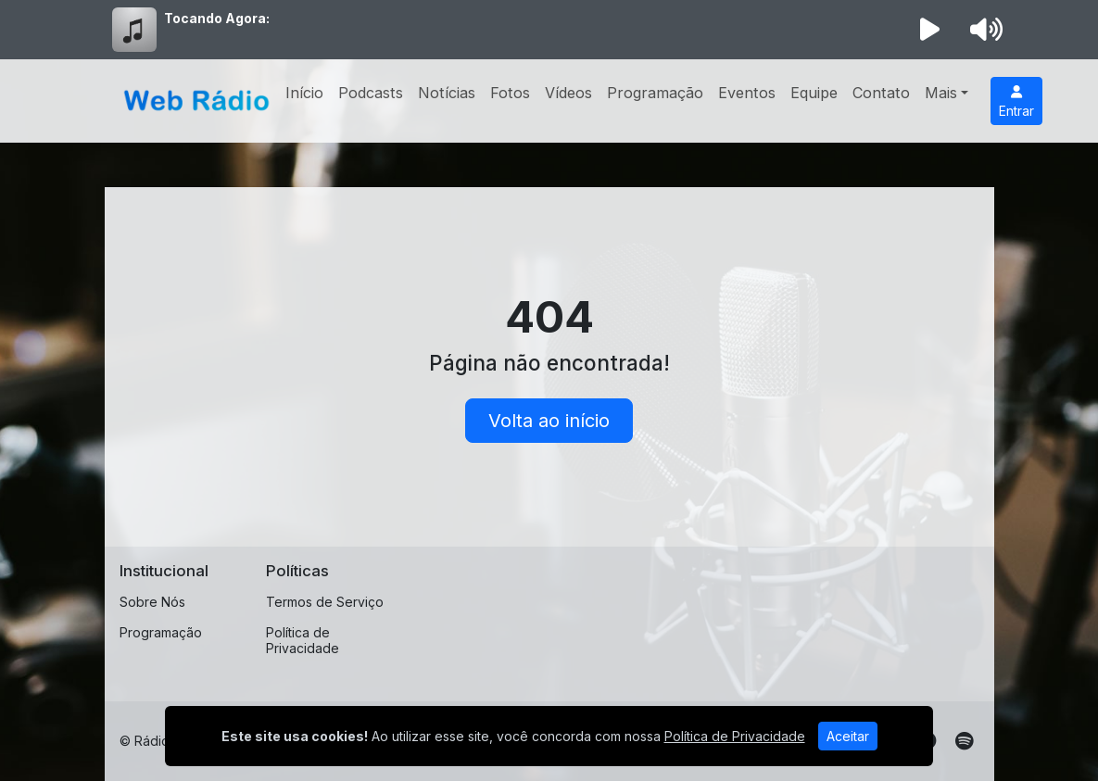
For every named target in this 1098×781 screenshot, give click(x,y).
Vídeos (568, 92)
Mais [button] (941, 92)
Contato (881, 92)
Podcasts (370, 92)
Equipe (814, 92)
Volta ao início (549, 420)
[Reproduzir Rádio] (929, 29)
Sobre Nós (152, 602)
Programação (655, 92)
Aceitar (848, 736)
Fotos (510, 92)
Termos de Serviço (325, 602)
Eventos (747, 92)
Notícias (446, 92)
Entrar (1016, 102)
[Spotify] (964, 741)
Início (304, 92)
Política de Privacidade (302, 640)
